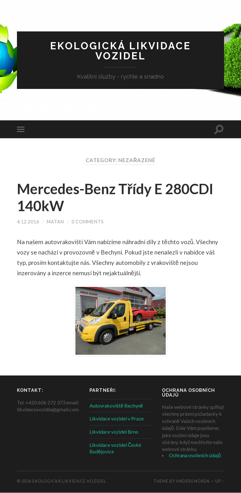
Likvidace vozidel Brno (113, 432)
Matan (55, 221)
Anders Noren (193, 481)
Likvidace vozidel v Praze (116, 418)
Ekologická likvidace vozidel (120, 51)
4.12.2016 (28, 221)
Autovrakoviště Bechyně (116, 405)
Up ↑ (219, 481)
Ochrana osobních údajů (195, 455)
